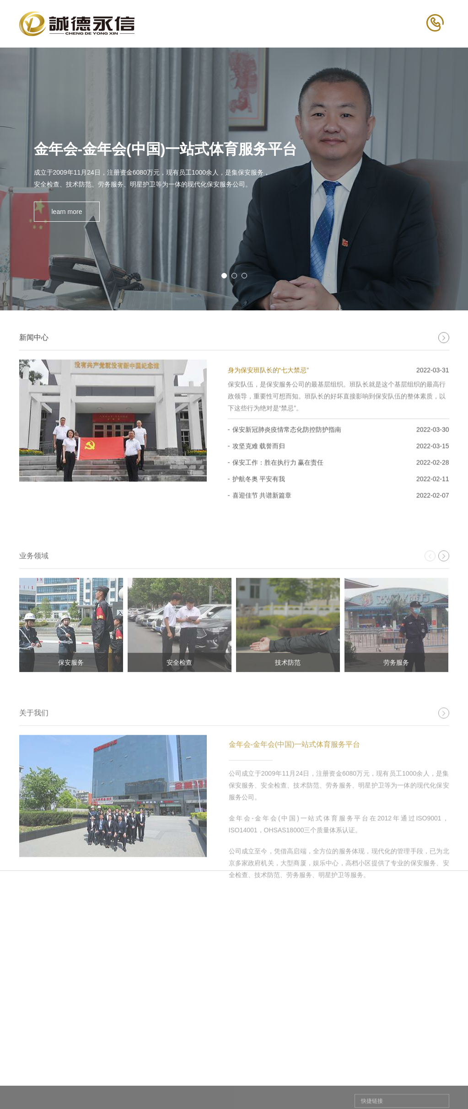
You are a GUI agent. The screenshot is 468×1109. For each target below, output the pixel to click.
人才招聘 (360, 1073)
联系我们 (432, 1073)
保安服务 (212, 1091)
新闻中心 (288, 1073)
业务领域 (215, 1073)
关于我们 (143, 1073)
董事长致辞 (143, 1091)
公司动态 (284, 1091)
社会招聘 (357, 1091)
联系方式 (429, 1091)
